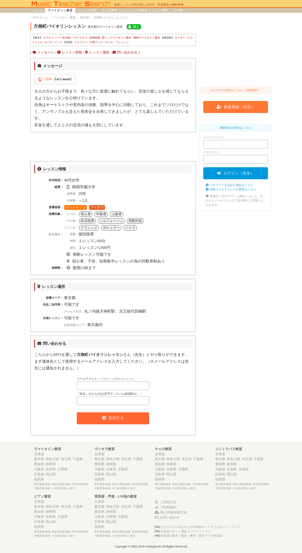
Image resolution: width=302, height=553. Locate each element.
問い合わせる (124, 52)
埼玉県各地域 (80, 484)
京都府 (62, 469)
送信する (113, 418)
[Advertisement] (113, 147)
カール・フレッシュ (117, 42)
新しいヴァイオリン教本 (116, 37)
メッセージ (43, 52)
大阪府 (39, 469)
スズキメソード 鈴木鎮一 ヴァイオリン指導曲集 (71, 37)
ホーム (37, 10)
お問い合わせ (167, 517)
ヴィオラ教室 (87, 10)
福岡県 (39, 479)
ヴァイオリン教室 (60, 10)
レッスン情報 (69, 52)
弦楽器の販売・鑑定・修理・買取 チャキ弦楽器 (191, 535)
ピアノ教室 (160, 10)
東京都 (39, 459)
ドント (59, 42)
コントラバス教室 (134, 10)
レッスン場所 (97, 52)
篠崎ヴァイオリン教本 (146, 37)
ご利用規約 (165, 507)
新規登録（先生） (236, 107)
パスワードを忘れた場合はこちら (229, 185)
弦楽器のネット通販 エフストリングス (186, 531)
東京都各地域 (42, 484)
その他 (178, 10)
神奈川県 (52, 459)
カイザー (180, 37)
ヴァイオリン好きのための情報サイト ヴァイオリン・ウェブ (200, 527)
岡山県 (51, 474)
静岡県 (51, 464)
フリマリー (81, 42)
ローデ (48, 42)
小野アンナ (96, 42)
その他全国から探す (63, 488)
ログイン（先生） (235, 173)
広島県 (39, 474)
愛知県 (39, 464)
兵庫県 (51, 469)
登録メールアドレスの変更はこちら (231, 189)
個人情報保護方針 (171, 512)
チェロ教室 (109, 10)
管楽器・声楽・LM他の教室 (115, 496)
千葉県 (77, 459)
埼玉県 (66, 459)
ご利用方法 (165, 502)
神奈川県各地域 (60, 484)
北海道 (39, 454)
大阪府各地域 (42, 488)
